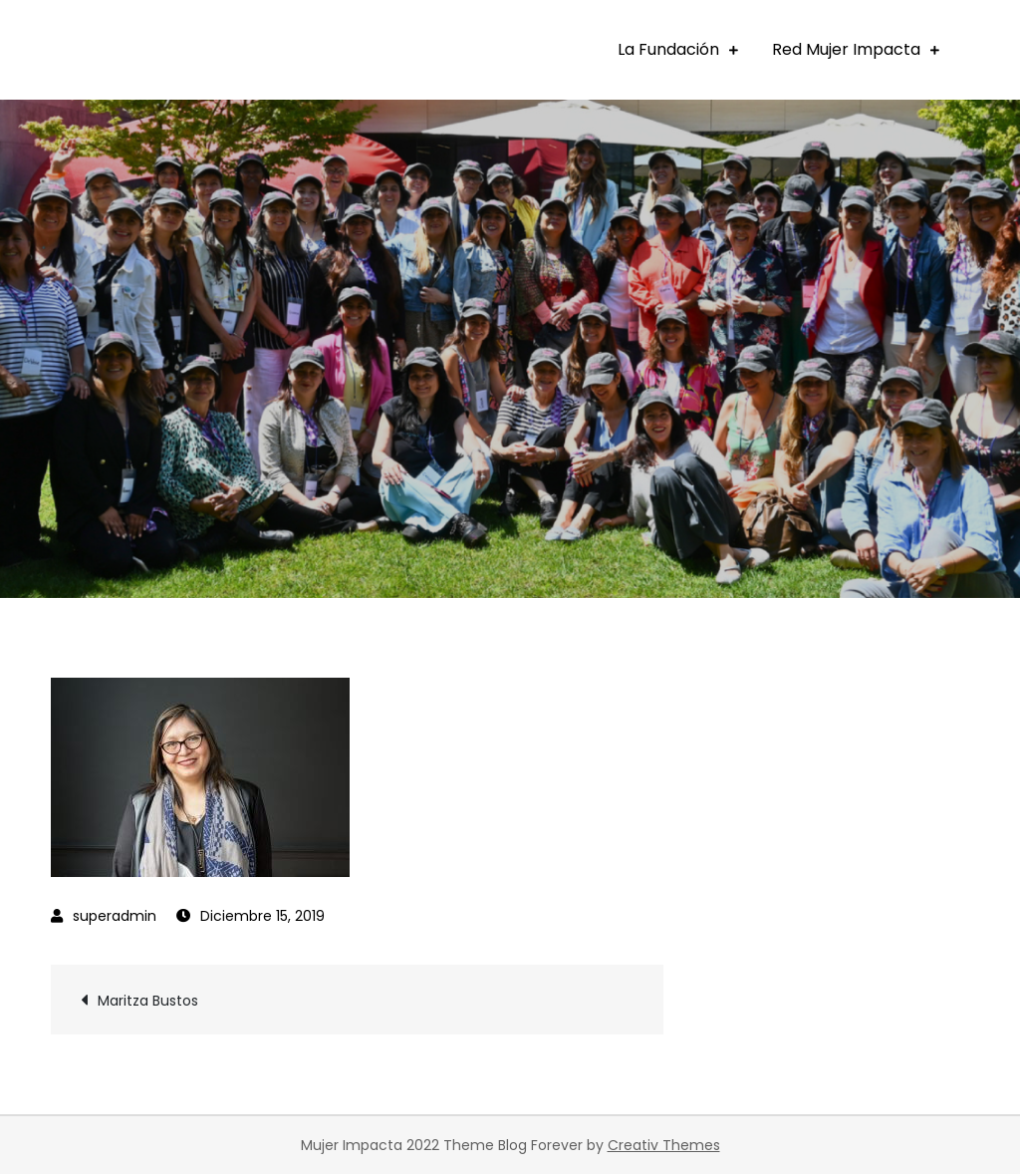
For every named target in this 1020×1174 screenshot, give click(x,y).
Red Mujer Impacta (846, 49)
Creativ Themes (664, 1145)
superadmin (114, 916)
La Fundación (668, 49)
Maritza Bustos (148, 1001)
